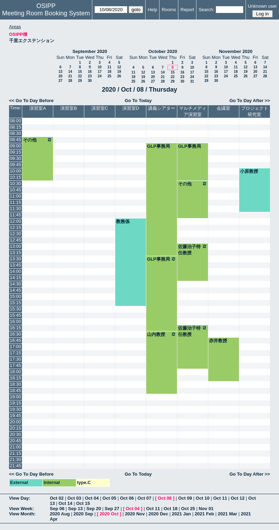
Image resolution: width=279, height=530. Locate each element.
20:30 (15, 434)
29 (80, 81)
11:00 (15, 196)
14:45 (15, 290)
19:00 (15, 396)
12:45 (15, 240)
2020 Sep (83, 513)
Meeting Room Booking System (46, 13)
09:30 (15, 158)
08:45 (15, 139)
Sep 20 (93, 508)
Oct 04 (92, 498)
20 (60, 76)
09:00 (15, 145)
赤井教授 (218, 340)
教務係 (123, 221)
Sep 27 (112, 508)
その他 (37, 140)
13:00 (15, 246)
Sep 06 (57, 508)
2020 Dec (158, 513)
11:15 (15, 202)
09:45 (15, 164)
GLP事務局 (158, 146)
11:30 (15, 208)
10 (99, 67)
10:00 (15, 171)
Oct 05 (109, 498)
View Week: (21, 508)
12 (119, 67)
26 (119, 76)
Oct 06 (127, 498)
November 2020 (236, 51)
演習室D (130, 108)
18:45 (15, 390)
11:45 (15, 214)
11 (109, 67)
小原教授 (249, 171)
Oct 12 (238, 498)
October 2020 (162, 51)
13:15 (15, 252)
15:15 (15, 302)
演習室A (37, 108)
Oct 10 (203, 498)
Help (152, 9)
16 (90, 72)
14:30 (15, 283)
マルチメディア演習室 (192, 111)
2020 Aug (60, 513)
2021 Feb (204, 513)
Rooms (169, 9)
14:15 (15, 277)
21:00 (15, 447)
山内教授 (161, 334)
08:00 (15, 120)
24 (99, 76)
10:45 (15, 189)
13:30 (15, 258)
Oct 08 (165, 498)
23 (90, 76)
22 (80, 76)
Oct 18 (171, 508)
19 (119, 72)
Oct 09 (185, 498)
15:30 (15, 309)
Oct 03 (74, 498)
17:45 (15, 365)
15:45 (15, 315)
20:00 (15, 421)
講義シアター (161, 108)
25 (109, 76)
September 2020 (89, 51)
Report (187, 9)
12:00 (15, 221)
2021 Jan (181, 513)
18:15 (15, 378)
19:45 (15, 415)
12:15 (15, 227)
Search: (206, 9)
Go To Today (138, 100)
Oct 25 (188, 508)
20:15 (15, 428)
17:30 (15, 359)
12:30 (15, 233)
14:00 (15, 271)
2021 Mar (227, 513)
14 (70, 72)
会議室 (223, 108)
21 (70, 76)
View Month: (22, 513)
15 (80, 72)
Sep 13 (75, 508)
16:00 (15, 321)
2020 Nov (135, 513)
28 (70, 81)
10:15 (15, 177)
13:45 (15, 265)
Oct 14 (65, 503)
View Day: (19, 498)
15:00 (15, 296)
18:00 (15, 371)
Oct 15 (83, 503)
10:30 (15, 183)
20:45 (15, 440)
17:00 (15, 346)
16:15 (15, 327)
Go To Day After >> (250, 100)
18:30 (15, 384)
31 (192, 81)
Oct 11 (220, 498)
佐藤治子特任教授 (192, 249)
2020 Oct (109, 513)
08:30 (15, 133)
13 (60, 72)
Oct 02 (57, 498)
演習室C (99, 108)
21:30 (15, 459)
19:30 (15, 409)
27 (60, 81)
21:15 (15, 453)
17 (99, 72)
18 (109, 72)
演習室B (68, 108)
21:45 (15, 465)
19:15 (15, 403)
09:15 (15, 152)
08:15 (15, 127)
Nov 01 (206, 508)
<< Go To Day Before (31, 100)
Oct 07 (145, 498)
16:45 (15, 340)
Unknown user (262, 6)
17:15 (15, 352)
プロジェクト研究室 (254, 111)
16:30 (15, 334)
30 (90, 81)
